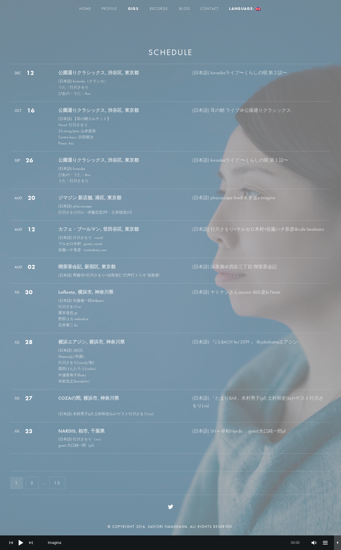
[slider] (173, 542)
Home (85, 8)
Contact (209, 8)
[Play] (21, 542)
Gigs (133, 8)
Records (159, 8)
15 (59, 482)
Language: (245, 8)
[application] (170, 542)
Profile (109, 8)
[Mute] (314, 542)
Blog (184, 8)
